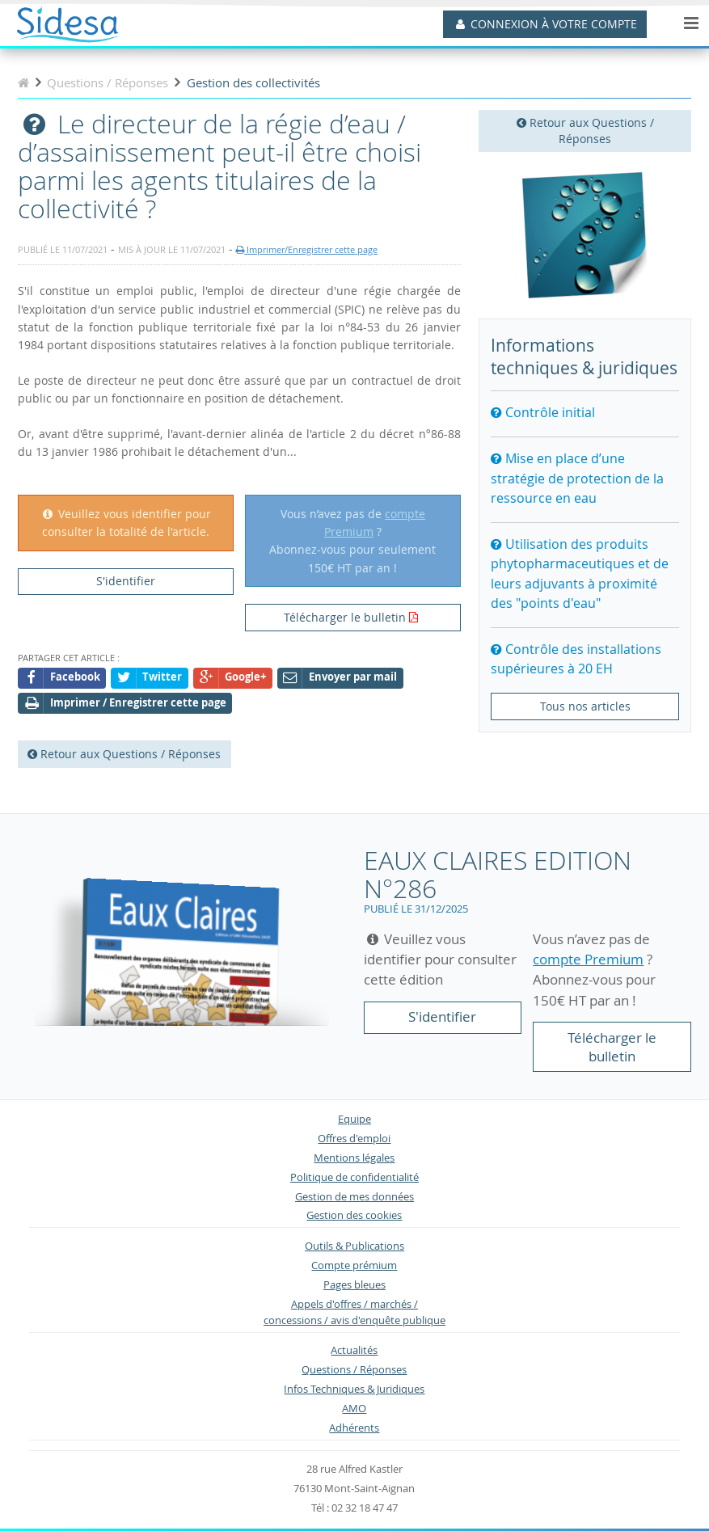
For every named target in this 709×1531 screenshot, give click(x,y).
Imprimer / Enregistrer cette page (125, 703)
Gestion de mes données (354, 1197)
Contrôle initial (543, 412)
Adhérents (354, 1428)
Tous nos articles (585, 706)
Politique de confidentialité (354, 1177)
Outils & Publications (354, 1246)
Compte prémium (354, 1265)
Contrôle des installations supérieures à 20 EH (576, 659)
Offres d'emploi (354, 1138)
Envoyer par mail (340, 677)
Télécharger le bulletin (345, 617)
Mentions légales (354, 1158)
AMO (354, 1408)
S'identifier (125, 580)
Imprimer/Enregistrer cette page (307, 249)
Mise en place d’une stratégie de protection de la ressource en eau (577, 478)
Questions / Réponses (354, 1370)
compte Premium (588, 959)
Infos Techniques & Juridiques (354, 1389)
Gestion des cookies (354, 1215)
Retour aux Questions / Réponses (585, 130)
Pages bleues (354, 1285)
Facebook (62, 677)
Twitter (150, 677)
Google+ (232, 677)
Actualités (354, 1350)
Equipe (354, 1119)
